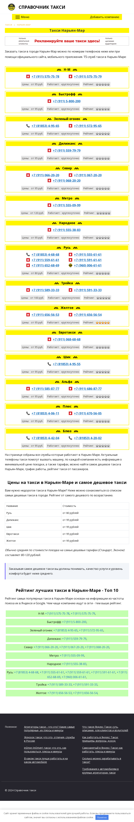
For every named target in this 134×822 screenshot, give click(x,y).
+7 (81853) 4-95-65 (45, 126)
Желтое (67, 308)
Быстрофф (67, 94)
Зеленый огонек (67, 119)
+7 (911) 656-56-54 (88, 315)
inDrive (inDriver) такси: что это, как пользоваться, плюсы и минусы (45, 749)
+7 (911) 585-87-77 (45, 389)
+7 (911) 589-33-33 (45, 290)
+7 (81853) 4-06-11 (45, 413)
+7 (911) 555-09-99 (66, 205)
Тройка (67, 283)
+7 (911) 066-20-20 (45, 175)
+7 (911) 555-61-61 (88, 254)
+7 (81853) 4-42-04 (45, 438)
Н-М (67, 69)
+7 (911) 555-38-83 (66, 230)
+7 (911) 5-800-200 (66, 101)
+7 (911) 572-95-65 (88, 126)
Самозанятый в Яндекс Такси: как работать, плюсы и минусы (102, 749)
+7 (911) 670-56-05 (88, 413)
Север (67, 168)
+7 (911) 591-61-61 (88, 260)
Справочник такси (42, 7)
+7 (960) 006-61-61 (88, 265)
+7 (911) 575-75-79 (88, 76)
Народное (67, 223)
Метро (67, 198)
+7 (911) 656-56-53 (45, 315)
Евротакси (67, 332)
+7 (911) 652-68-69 (45, 265)
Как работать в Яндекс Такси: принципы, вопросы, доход (100, 739)
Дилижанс (67, 143)
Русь (68, 247)
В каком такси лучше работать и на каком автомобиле (46, 760)
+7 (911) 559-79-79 (66, 150)
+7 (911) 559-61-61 (45, 260)
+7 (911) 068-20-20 (66, 180)
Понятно (102, 817)
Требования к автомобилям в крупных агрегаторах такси (100, 770)
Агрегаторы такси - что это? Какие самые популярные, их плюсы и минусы (49, 728)
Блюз (67, 431)
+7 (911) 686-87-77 (88, 389)
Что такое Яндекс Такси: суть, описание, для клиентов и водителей (105, 728)
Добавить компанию (104, 17)
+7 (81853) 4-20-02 (88, 438)
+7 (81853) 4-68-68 (45, 254)
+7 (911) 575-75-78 (45, 76)
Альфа (67, 382)
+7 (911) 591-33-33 (88, 290)
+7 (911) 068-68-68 (66, 339)
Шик (67, 357)
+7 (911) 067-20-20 (88, 175)
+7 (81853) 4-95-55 (66, 364)
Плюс (67, 406)
